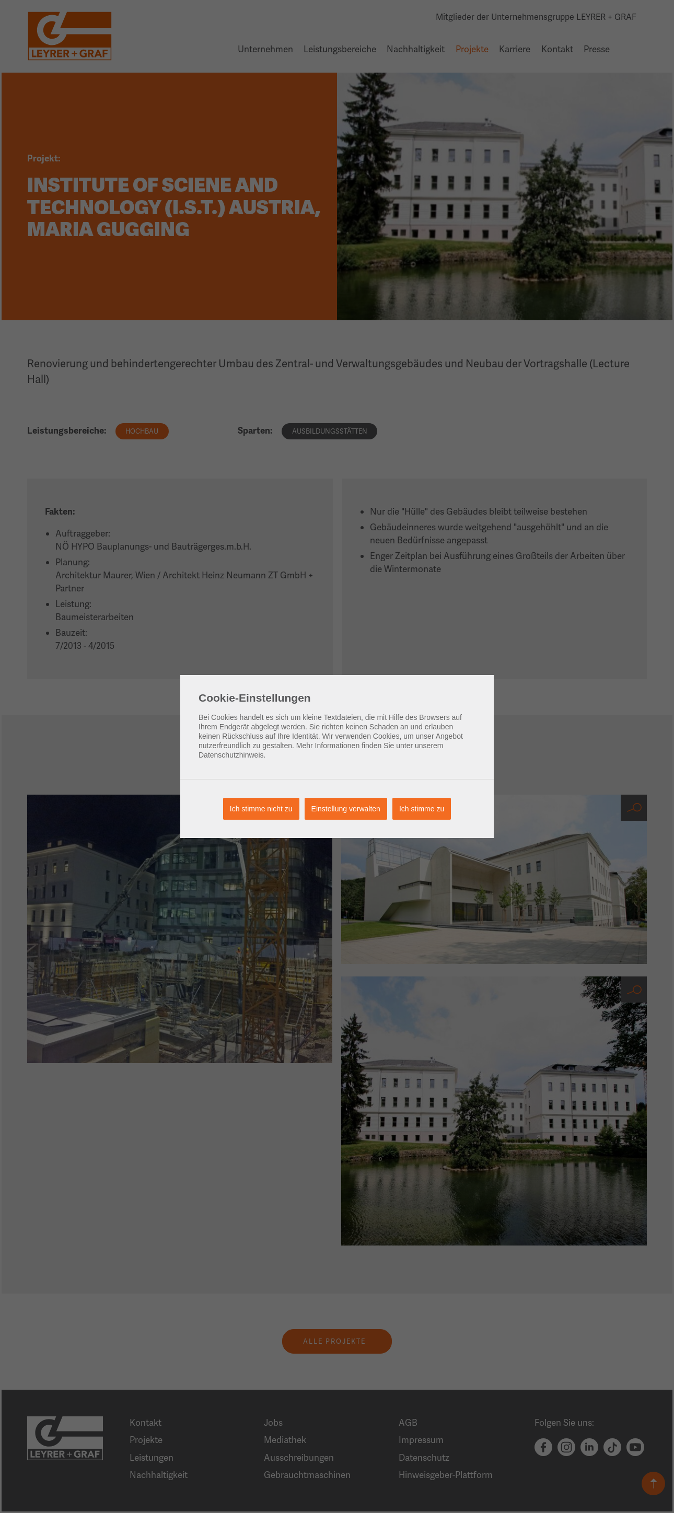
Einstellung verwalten (345, 809)
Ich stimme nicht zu (261, 809)
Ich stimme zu (421, 809)
